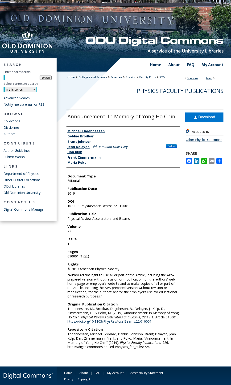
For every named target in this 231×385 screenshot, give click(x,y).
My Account (115, 373)
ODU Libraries (14, 186)
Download (204, 117)
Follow (171, 146)
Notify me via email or (24, 104)
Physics (131, 77)
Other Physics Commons (204, 140)
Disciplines (12, 127)
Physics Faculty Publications (180, 91)
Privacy (68, 379)
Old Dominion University (22, 192)
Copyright (84, 379)
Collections (12, 121)
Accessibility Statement (146, 373)
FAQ (97, 373)
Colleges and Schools (92, 77)
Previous (192, 78)
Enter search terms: (17, 72)
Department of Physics (21, 173)
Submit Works (14, 157)
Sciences (116, 77)
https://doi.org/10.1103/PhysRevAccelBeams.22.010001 (109, 321)
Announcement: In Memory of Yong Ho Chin (121, 116)
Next (209, 78)
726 (162, 77)
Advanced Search (17, 98)
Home (70, 77)
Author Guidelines (17, 150)
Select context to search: (21, 83)
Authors (10, 134)
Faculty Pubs (147, 77)
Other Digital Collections (22, 180)
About (83, 373)
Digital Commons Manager (24, 209)
